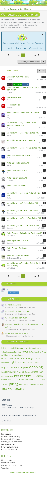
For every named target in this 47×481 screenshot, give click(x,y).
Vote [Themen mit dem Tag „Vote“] (4, 389)
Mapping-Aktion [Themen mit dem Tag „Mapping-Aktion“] (9, 371)
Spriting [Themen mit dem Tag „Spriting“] (13, 384)
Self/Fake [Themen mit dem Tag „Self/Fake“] (29, 379)
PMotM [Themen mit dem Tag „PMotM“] (27, 375)
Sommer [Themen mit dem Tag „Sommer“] (37, 380)
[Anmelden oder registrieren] (37, 3)
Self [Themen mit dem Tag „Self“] (22, 380)
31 (27, 55)
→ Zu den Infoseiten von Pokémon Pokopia (24, 48)
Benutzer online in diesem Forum (19, 415)
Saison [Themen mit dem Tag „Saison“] (39, 375)
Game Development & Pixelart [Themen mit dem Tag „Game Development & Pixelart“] (15, 358)
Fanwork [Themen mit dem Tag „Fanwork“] (26, 351)
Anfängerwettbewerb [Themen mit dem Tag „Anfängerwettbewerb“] (27, 348)
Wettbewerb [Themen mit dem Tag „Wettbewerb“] (16, 389)
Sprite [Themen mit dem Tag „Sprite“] (4, 384)
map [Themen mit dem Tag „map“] (37, 362)
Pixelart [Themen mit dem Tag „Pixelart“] (18, 376)
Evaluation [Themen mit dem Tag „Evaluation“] (10, 352)
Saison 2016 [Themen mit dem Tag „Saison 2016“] (6, 380)
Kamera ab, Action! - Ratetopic (18, 311)
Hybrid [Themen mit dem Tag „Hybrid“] (14, 362)
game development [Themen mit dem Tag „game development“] (17, 355)
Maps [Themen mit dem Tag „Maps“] (21, 371)
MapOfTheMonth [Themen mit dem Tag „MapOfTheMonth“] (9, 367)
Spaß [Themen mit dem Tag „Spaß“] (43, 379)
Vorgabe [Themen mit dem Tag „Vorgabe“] (40, 384)
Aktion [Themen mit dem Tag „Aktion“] (14, 347)
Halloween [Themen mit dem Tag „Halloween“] (5, 362)
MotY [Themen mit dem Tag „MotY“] (40, 372)
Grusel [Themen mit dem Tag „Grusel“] (37, 358)
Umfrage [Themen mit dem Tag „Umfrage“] (32, 384)
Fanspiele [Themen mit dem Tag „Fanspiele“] (17, 352)
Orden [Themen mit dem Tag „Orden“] (3, 376)
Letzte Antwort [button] (12, 71)
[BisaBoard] (6, 3)
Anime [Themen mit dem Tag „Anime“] (39, 348)
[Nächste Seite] (39, 55)
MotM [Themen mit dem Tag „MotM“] (35, 371)
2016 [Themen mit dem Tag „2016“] (3, 348)
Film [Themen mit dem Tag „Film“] (39, 352)
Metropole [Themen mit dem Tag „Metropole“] (28, 372)
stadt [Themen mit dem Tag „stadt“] (20, 384)
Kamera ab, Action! (13, 305)
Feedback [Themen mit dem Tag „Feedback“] (34, 352)
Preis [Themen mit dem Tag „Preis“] (33, 376)
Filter (41, 71)
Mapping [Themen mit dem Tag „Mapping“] (35, 367)
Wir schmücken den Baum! (16, 318)
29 (19, 55)
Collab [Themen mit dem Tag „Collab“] (3, 352)
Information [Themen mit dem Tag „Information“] (22, 362)
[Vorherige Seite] (8, 55)
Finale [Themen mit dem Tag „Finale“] (44, 352)
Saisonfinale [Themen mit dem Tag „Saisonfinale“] (16, 380)
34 (35, 55)
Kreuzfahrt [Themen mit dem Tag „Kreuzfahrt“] (30, 362)
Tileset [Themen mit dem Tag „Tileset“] (25, 384)
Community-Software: (23, 472)
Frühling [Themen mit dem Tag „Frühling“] (4, 355)
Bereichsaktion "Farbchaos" (16, 333)
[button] (43, 3)
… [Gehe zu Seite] (15, 55)
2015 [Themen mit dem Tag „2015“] (9, 348)
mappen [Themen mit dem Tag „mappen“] (23, 367)
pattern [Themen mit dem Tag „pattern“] (10, 376)
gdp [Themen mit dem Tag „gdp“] (32, 358)
